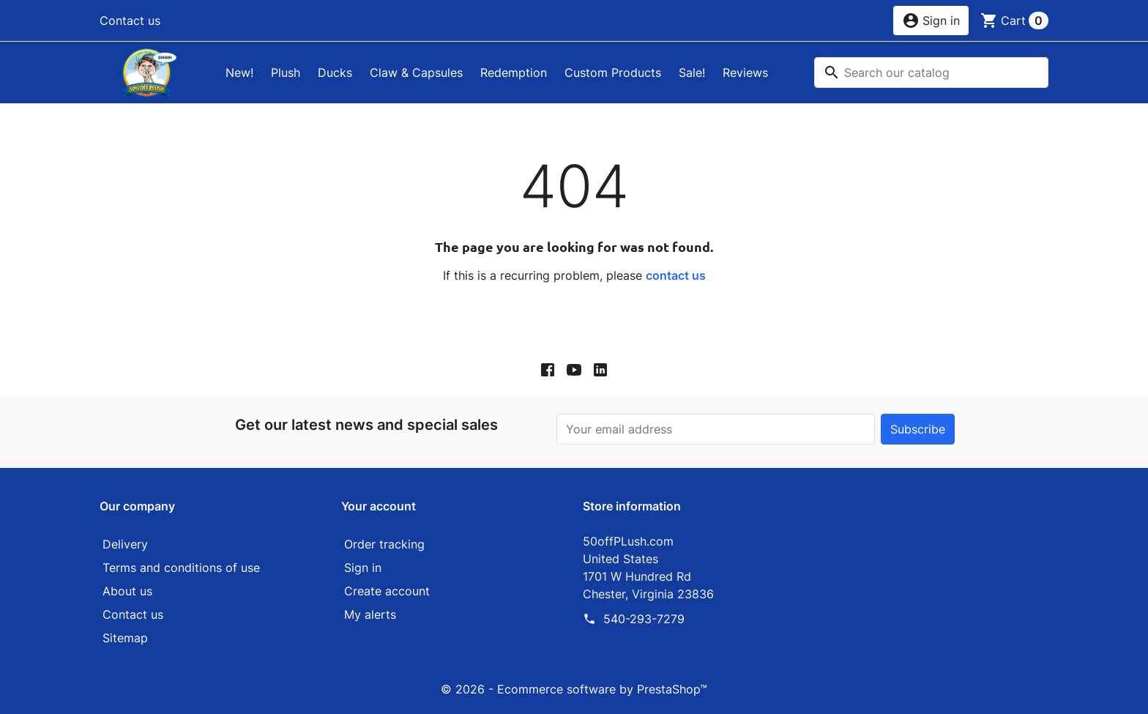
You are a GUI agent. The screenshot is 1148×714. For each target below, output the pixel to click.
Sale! (692, 72)
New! (239, 72)
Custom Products (612, 72)
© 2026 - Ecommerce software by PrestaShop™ (574, 689)
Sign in (362, 567)
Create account (387, 591)
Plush (285, 72)
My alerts (370, 614)
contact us (676, 275)
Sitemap (125, 638)
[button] (931, 20)
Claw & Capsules (416, 72)
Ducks (335, 72)
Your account (378, 506)
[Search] (931, 72)
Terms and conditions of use (181, 567)
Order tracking (384, 544)
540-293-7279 (644, 618)
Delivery (125, 544)
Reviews (745, 72)
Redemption (513, 72)
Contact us (130, 20)
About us (127, 591)
